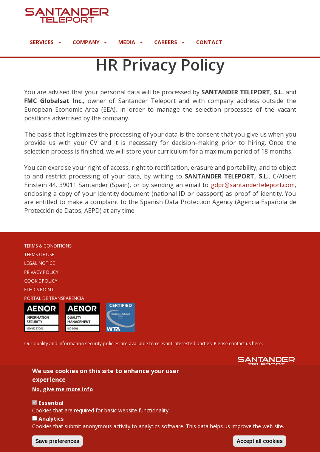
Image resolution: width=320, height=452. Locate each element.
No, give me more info (62, 389)
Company (90, 42)
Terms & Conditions (47, 246)
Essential (51, 402)
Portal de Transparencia (54, 298)
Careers (169, 42)
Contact (209, 42)
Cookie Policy (40, 281)
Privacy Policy (41, 272)
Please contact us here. (238, 343)
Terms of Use (39, 254)
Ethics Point (39, 289)
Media (130, 42)
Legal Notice (39, 263)
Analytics (51, 418)
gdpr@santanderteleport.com (253, 185)
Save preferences (57, 441)
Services (45, 42)
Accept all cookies (260, 441)
